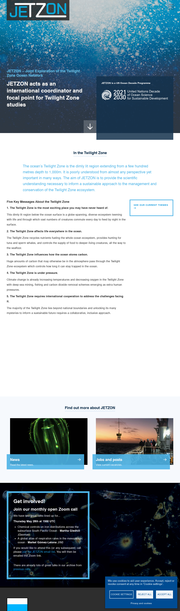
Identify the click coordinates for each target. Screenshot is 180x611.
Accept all (165, 594)
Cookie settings (46, 609)
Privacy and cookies (28, 609)
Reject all (145, 594)
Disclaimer (11, 609)
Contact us (60, 609)
